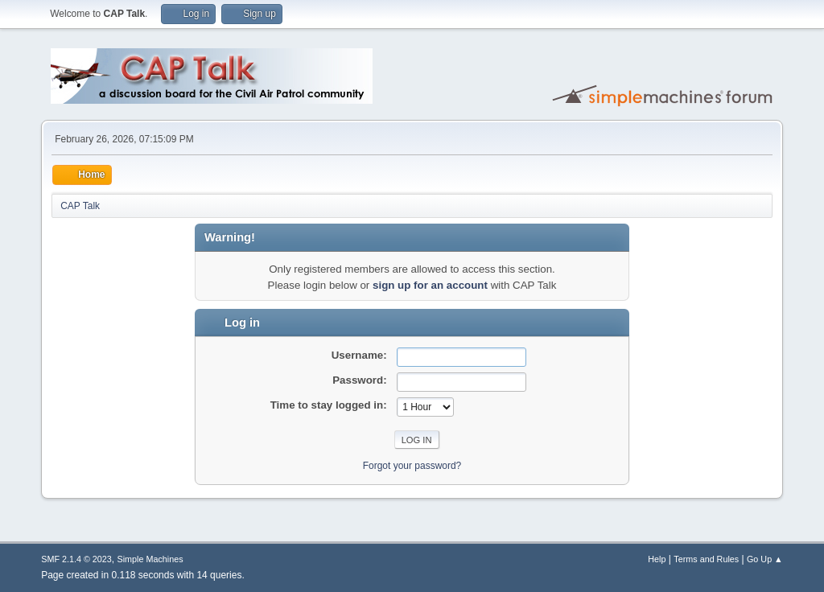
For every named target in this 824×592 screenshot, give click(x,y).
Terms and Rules (706, 559)
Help (656, 559)
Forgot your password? (412, 465)
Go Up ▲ (765, 559)
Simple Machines (150, 559)
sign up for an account (430, 285)
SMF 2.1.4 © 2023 (76, 559)
